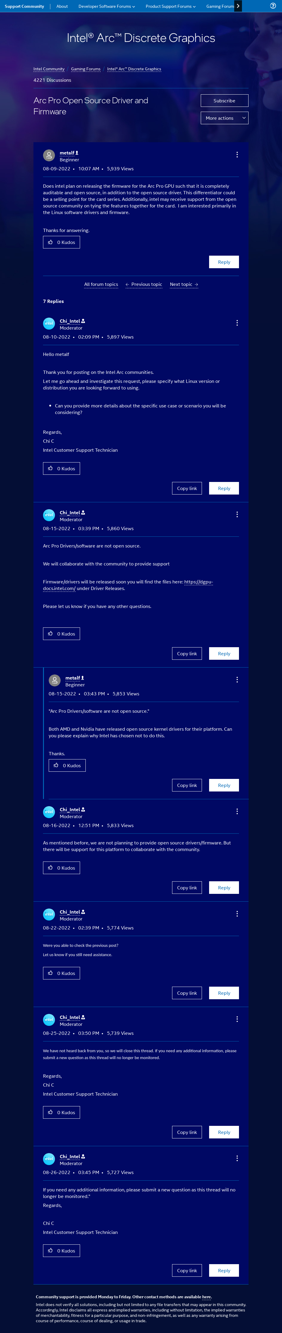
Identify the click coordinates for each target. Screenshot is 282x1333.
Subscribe (224, 100)
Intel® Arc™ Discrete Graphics (134, 68)
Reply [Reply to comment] (224, 488)
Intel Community (49, 68)
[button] (236, 154)
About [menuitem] (62, 6)
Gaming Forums (86, 68)
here (206, 1296)
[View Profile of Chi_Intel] (72, 321)
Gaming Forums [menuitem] (221, 6)
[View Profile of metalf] (69, 152)
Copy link (187, 488)
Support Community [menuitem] (24, 6)
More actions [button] (219, 117)
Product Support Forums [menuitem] (169, 6)
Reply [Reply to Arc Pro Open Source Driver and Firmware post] (224, 261)
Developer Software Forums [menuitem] (105, 6)
